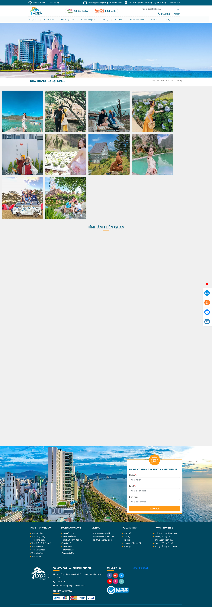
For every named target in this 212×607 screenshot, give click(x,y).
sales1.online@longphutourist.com (69, 540)
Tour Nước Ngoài (90, 20)
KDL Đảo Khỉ (152, 572)
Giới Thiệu (128, 487)
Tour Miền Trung (38, 504)
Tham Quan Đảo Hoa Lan (103, 491)
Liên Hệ (169, 20)
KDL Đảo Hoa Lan (122, 572)
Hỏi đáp (127, 501)
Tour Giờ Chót (37, 487)
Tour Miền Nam (37, 507)
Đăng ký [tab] (178, 14)
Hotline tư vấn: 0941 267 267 (46, 3)
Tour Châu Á (67, 501)
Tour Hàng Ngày (38, 494)
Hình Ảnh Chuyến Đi (132, 497)
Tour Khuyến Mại (38, 491)
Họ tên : (133, 429)
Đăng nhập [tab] (167, 14)
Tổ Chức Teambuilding (102, 494)
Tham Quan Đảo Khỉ (101, 487)
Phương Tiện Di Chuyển (164, 497)
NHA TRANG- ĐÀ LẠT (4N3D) (171, 81)
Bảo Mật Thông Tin (162, 491)
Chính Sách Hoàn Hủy (164, 494)
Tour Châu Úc (68, 507)
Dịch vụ (107, 20)
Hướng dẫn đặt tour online (166, 501)
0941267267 (59, 536)
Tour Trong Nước (69, 20)
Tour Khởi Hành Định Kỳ (41, 497)
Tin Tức (127, 494)
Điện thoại (133, 451)
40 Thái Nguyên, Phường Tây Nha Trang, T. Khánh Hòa (154, 2)
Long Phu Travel (140, 522)
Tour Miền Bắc (37, 501)
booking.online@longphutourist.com (104, 2)
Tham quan (50, 20)
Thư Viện (120, 20)
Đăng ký (154, 463)
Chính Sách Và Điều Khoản (166, 487)
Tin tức (156, 20)
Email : (132, 440)
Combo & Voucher (138, 20)
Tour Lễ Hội (36, 510)
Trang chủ (34, 20)
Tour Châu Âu (68, 504)
